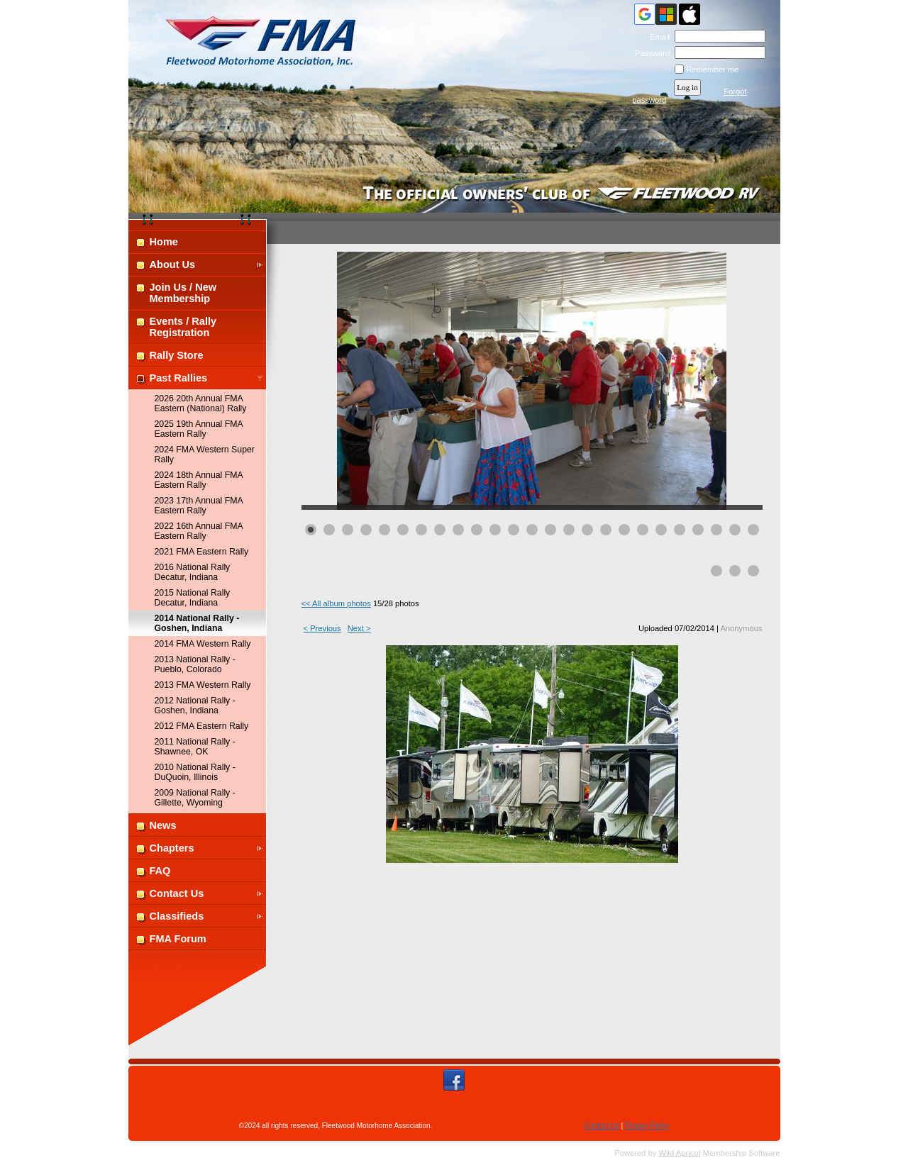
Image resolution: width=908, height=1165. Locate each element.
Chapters (172, 848)
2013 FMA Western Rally (203, 685)
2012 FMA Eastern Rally (202, 726)
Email (657, 37)
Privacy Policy (647, 1126)
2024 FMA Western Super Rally (205, 454)
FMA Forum (178, 938)
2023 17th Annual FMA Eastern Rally (199, 505)
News (163, 825)
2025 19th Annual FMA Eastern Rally (199, 429)
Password (650, 53)
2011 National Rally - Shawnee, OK (195, 747)
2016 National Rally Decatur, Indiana (193, 572)
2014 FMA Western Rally (203, 644)
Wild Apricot (680, 1153)
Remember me (712, 69)
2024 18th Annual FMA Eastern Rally (199, 480)
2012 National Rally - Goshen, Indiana (195, 705)
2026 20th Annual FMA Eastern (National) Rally (201, 403)
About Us (173, 264)
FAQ (160, 870)
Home (164, 241)
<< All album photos (336, 603)
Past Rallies (179, 378)
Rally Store (177, 355)
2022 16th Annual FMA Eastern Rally (199, 531)
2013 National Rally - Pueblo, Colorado (195, 664)
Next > (359, 628)
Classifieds (177, 916)
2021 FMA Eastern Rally (202, 552)
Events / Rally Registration (183, 327)
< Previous (322, 628)
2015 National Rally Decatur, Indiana (193, 598)
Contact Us (177, 893)
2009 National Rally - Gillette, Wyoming (195, 798)
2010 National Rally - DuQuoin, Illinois (195, 772)
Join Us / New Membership (183, 293)
